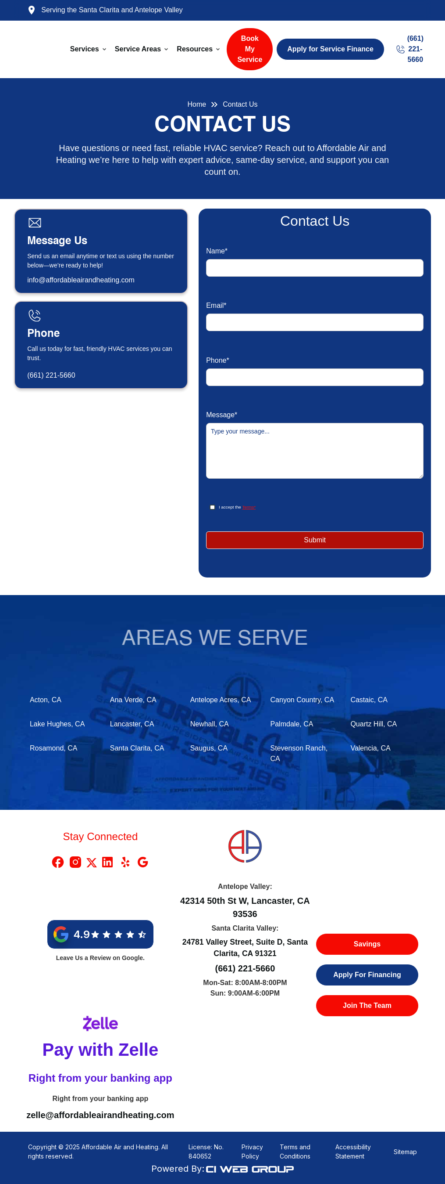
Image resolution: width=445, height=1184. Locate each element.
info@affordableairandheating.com (81, 280)
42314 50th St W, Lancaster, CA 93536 (245, 907)
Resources (195, 49)
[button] (89, 49)
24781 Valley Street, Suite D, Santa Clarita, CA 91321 (245, 948)
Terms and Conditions (295, 1151)
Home (197, 104)
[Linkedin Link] (107, 862)
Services (84, 49)
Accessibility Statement (353, 1151)
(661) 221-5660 (51, 375)
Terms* (249, 507)
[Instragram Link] (75, 862)
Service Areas (138, 49)
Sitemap (405, 1151)
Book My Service (249, 49)
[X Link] (91, 862)
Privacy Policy (252, 1151)
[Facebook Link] (58, 862)
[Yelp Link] (125, 862)
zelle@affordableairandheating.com (100, 1115)
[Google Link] (143, 862)
